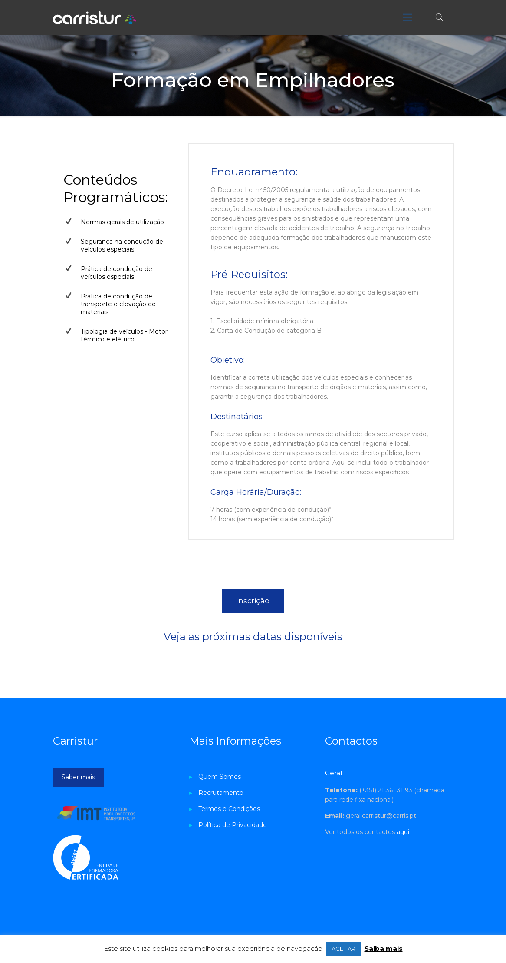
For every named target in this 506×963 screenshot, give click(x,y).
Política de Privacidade (232, 825)
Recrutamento (220, 793)
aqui (403, 832)
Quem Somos (219, 777)
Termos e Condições (229, 809)
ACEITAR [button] (343, 948)
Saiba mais (384, 948)
